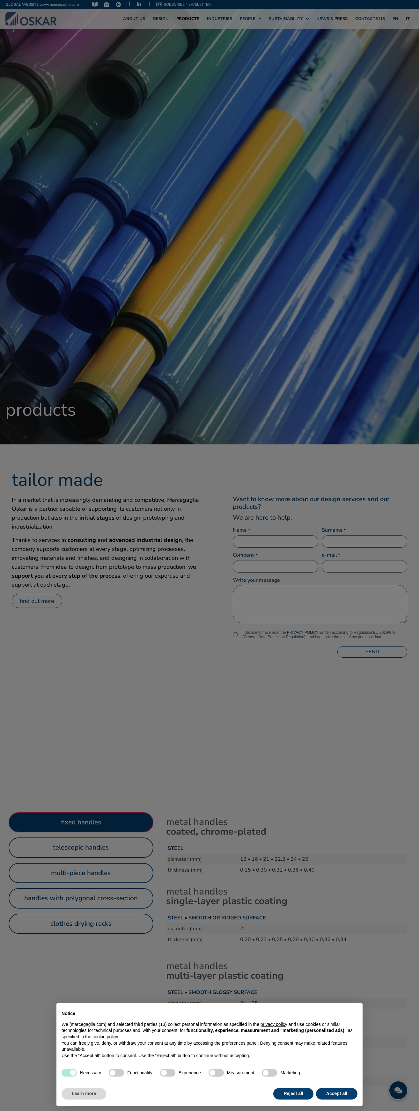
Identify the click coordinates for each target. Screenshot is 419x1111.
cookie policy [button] (105, 1036)
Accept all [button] (336, 1093)
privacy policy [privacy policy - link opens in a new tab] (274, 1024)
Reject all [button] (293, 1093)
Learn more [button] (84, 1093)
